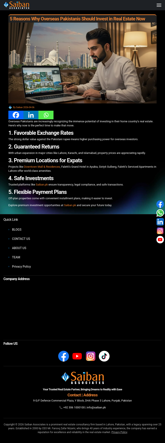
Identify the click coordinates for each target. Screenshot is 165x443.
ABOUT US (19, 248)
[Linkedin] (30, 115)
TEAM (16, 257)
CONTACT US (21, 239)
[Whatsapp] (45, 115)
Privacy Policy (21, 266)
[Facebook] (15, 115)
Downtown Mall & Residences (42, 166)
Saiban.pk (42, 184)
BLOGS (16, 229)
